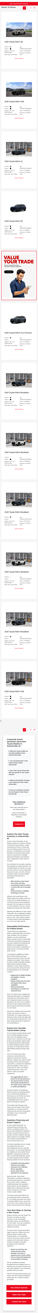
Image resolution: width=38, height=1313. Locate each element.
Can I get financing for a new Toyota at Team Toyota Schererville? (18, 762)
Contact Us (19, 824)
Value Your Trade (19, 1295)
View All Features (19, 58)
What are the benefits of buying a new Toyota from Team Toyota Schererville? (19, 782)
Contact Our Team (19, 1302)
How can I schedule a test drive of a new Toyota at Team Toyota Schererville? (19, 792)
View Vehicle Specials (19, 1288)
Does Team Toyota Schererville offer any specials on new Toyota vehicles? (19, 772)
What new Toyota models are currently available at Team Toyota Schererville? (18, 753)
